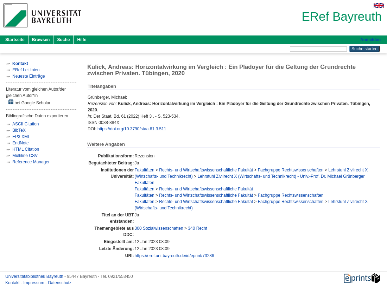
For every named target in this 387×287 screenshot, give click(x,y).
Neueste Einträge (28, 76)
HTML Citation (25, 149)
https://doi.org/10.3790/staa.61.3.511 (131, 128)
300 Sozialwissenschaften (159, 228)
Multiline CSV (25, 155)
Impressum (34, 282)
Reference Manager (31, 161)
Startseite (15, 39)
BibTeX (19, 130)
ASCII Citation (25, 124)
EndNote (20, 143)
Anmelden (370, 39)
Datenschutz (59, 282)
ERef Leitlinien (25, 69)
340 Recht (197, 228)
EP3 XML (21, 136)
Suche (63, 39)
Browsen (41, 39)
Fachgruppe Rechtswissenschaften (291, 170)
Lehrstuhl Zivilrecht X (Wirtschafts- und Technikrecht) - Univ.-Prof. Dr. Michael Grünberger (280, 176)
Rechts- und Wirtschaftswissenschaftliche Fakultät (206, 170)
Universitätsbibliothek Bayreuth (34, 276)
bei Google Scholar (29, 102)
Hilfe (81, 39)
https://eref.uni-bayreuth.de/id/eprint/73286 (174, 255)
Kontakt (13, 282)
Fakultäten (144, 170)
